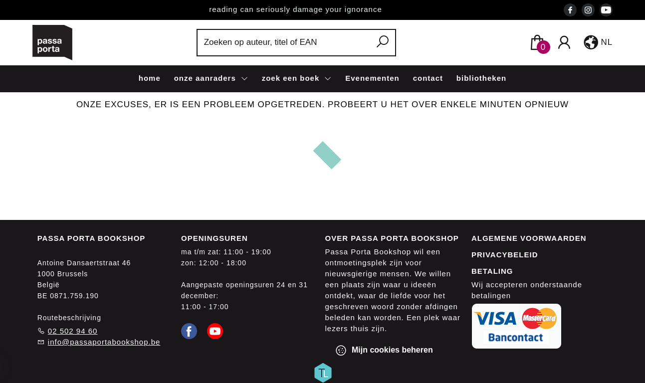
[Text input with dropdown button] (285, 42)
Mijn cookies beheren (384, 350)
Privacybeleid (504, 254)
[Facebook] (189, 331)
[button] (597, 42)
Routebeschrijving (69, 318)
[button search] (383, 42)
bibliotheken (481, 78)
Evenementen (372, 78)
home (150, 78)
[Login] (564, 42)
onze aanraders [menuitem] (206, 78)
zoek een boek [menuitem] (292, 78)
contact (428, 78)
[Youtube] (215, 331)
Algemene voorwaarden (529, 238)
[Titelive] (323, 372)
